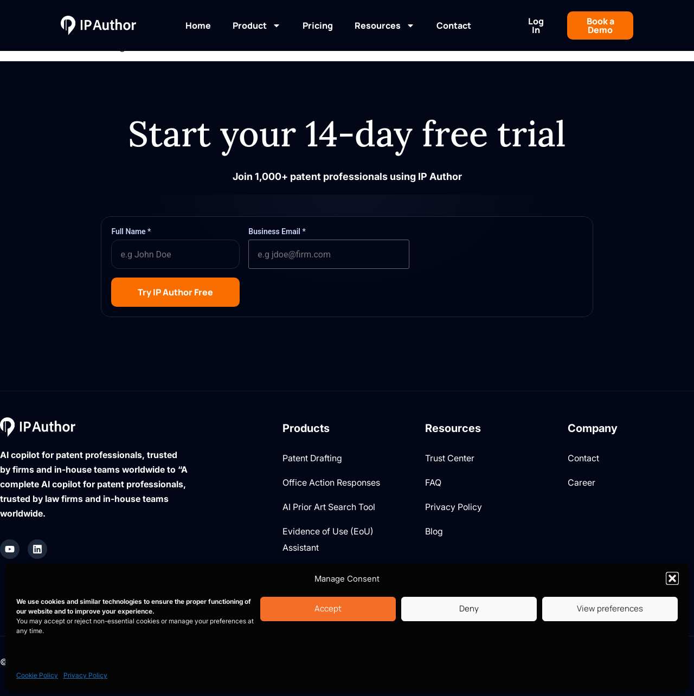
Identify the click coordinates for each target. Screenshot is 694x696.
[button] (672, 578)
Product (257, 25)
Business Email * (276, 231)
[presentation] (500, 248)
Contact (453, 25)
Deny (469, 608)
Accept (328, 608)
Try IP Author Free (175, 292)
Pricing (318, 25)
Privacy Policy (85, 675)
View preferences (610, 608)
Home (198, 25)
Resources (385, 25)
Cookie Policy (37, 675)
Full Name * (131, 231)
